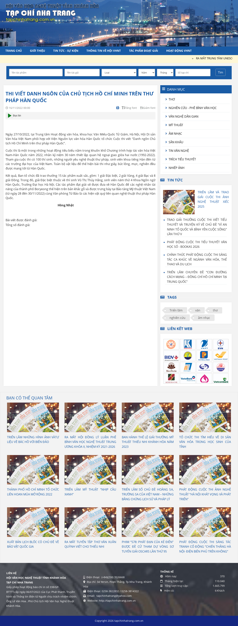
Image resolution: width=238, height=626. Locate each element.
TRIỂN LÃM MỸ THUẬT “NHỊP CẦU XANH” (90, 491)
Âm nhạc (175, 134)
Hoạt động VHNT (179, 50)
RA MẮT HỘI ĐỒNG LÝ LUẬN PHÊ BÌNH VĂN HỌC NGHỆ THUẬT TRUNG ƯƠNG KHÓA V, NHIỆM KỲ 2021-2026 (90, 442)
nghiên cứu (177, 318)
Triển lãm (176, 310)
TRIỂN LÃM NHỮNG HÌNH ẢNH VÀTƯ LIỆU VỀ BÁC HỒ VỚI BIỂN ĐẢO (33, 439)
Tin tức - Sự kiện (65, 50)
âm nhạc (204, 318)
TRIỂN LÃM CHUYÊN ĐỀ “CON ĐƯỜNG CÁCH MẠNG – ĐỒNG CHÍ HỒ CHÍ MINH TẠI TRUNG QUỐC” (197, 277)
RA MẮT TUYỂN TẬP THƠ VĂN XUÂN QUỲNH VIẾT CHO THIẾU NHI (90, 544)
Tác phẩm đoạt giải (143, 50)
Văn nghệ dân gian (183, 116)
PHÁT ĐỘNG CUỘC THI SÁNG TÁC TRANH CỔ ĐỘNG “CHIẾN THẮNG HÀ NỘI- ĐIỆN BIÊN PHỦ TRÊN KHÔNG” (205, 546)
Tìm (220, 72)
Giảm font (147, 108)
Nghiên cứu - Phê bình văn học (193, 108)
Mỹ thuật (176, 125)
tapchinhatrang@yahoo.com (114, 596)
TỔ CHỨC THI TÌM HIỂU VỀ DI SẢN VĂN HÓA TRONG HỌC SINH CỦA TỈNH (205, 442)
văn (197, 310)
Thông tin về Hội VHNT (103, 50)
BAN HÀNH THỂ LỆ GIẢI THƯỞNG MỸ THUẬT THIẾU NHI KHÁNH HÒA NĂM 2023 (148, 442)
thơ (215, 310)
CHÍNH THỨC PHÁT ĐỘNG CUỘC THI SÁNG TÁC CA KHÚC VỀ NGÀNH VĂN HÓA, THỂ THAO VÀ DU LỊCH (197, 259)
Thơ (172, 99)
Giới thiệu (37, 50)
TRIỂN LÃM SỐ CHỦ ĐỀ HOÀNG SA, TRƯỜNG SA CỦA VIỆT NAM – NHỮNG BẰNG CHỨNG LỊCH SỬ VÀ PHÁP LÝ (148, 494)
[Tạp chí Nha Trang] (52, 12)
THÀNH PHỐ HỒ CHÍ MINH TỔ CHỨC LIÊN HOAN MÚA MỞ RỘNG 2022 (33, 491)
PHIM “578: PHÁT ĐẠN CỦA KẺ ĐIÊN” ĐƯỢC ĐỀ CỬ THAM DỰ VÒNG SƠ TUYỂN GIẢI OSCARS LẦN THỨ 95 (148, 546)
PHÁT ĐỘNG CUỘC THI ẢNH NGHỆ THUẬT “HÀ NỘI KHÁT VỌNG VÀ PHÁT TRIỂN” (205, 494)
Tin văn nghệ (179, 151)
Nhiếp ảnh (176, 168)
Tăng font (129, 108)
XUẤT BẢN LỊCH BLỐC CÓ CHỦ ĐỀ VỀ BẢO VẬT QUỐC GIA (33, 544)
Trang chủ (13, 50)
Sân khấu (176, 142)
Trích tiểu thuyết (182, 159)
